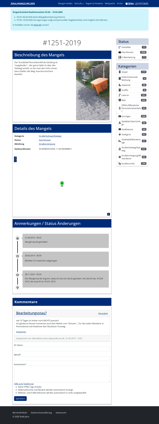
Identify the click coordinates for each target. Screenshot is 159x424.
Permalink (103, 313)
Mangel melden (65, 3)
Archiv (120, 3)
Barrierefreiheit (20, 412)
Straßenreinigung (47, 144)
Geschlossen (45, 140)
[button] (92, 90)
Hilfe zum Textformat (24, 384)
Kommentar (19, 364)
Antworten (21, 332)
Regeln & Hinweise (94, 3)
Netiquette (110, 3)
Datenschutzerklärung (41, 412)
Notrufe (79, 3)
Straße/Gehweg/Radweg (50, 136)
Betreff (17, 354)
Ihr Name (18, 345)
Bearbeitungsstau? (31, 313)
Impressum (61, 412)
